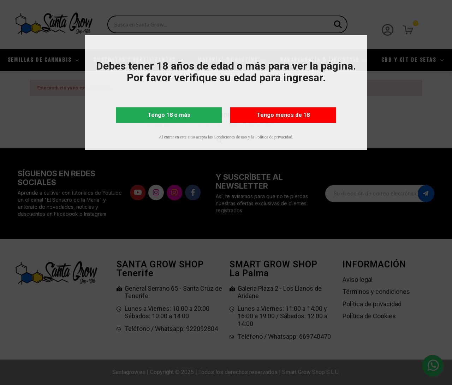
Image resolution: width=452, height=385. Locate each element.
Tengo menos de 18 (283, 115)
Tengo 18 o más (169, 115)
